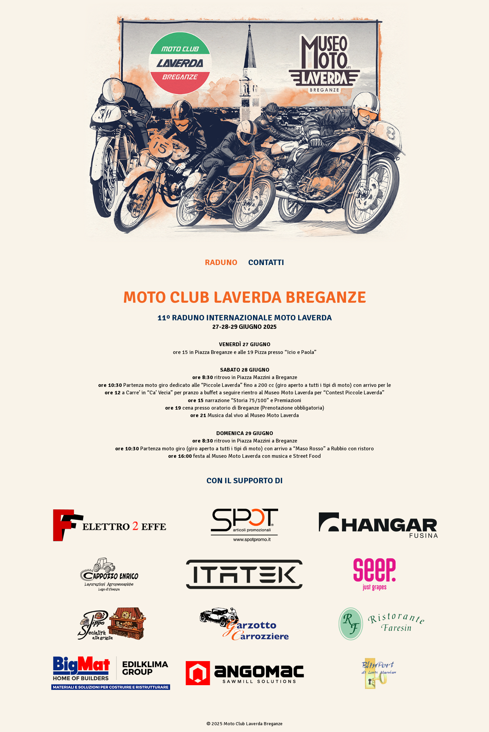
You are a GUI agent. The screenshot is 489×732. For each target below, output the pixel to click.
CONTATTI (266, 262)
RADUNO (221, 262)
